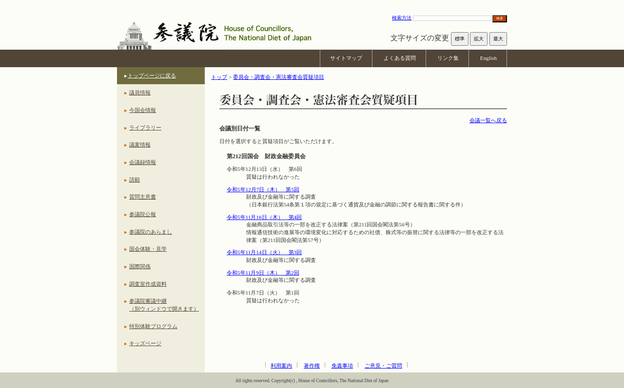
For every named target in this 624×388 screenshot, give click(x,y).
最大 (498, 38)
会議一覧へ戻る (488, 120)
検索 (499, 18)
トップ (219, 77)
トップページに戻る (152, 75)
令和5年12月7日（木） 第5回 (263, 189)
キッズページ (145, 343)
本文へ (312, 4)
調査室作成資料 (148, 284)
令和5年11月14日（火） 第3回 (264, 252)
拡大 (479, 38)
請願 (134, 180)
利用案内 (281, 366)
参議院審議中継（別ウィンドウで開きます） (164, 305)
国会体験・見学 (148, 249)
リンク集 (448, 58)
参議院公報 (142, 214)
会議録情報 (142, 162)
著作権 (312, 366)
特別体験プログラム (153, 326)
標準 (460, 38)
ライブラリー (145, 127)
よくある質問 (400, 58)
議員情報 (140, 92)
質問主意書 (142, 197)
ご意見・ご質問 (383, 366)
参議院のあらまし (150, 232)
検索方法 (401, 17)
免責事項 (342, 366)
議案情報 (140, 145)
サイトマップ (346, 58)
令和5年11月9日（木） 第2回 (263, 273)
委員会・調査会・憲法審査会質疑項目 (278, 77)
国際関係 (140, 266)
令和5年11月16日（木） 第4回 (264, 217)
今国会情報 (142, 110)
